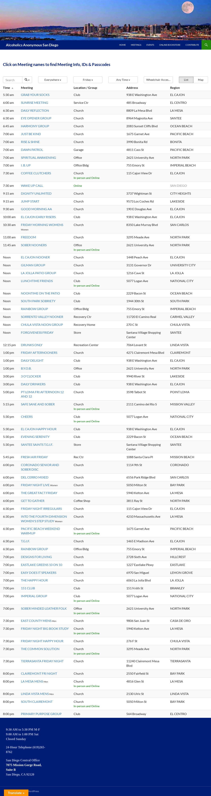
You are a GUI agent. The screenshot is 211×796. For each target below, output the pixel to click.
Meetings (136, 45)
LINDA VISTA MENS (35, 694)
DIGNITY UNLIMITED (36, 193)
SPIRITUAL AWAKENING (38, 157)
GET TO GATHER (32, 500)
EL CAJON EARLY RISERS (38, 217)
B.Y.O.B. (26, 368)
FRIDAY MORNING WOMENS (42, 225)
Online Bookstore (169, 45)
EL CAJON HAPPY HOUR (38, 429)
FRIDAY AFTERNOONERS (39, 352)
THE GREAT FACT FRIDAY (39, 493)
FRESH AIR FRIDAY (34, 457)
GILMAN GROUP (33, 265)
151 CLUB (28, 588)
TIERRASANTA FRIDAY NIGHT (42, 661)
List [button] (186, 79)
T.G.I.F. (25, 541)
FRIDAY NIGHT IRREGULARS (41, 508)
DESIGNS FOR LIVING (36, 557)
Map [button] (200, 79)
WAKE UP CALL (32, 185)
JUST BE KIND (31, 134)
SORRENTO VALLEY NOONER (42, 317)
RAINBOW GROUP (34, 309)
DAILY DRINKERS (33, 384)
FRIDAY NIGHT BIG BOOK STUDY (45, 628)
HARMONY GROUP (35, 126)
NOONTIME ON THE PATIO (40, 293)
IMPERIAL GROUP (34, 596)
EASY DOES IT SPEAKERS (38, 572)
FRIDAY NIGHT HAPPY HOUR (42, 641)
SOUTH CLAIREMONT (37, 701)
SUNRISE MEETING (34, 102)
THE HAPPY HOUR (34, 580)
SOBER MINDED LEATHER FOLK (44, 608)
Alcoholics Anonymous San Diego (32, 45)
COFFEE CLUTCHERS (36, 173)
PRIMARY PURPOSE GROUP (41, 714)
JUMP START (30, 201)
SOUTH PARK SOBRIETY (38, 301)
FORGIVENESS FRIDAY (37, 332)
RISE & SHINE (30, 142)
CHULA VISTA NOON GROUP (42, 324)
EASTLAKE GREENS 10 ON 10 (41, 565)
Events (150, 45)
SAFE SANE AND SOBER (38, 404)
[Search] (12, 79)
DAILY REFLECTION (35, 110)
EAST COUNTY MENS (36, 620)
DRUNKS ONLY (31, 345)
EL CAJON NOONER (35, 257)
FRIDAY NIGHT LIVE (35, 485)
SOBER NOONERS (34, 245)
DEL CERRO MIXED (34, 477)
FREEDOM (28, 237)
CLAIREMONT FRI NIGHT (39, 673)
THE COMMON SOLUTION (40, 649)
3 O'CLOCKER (31, 376)
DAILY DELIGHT (32, 360)
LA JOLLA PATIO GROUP (38, 273)
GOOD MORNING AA (36, 209)
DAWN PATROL (32, 149)
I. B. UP (26, 165)
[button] (52, 79)
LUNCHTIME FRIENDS (37, 281)
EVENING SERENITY (35, 436)
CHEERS (27, 416)
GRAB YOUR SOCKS (35, 95)
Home (122, 45)
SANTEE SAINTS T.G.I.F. (37, 444)
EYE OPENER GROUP (36, 118)
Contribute (192, 45)
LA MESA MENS (32, 681)
